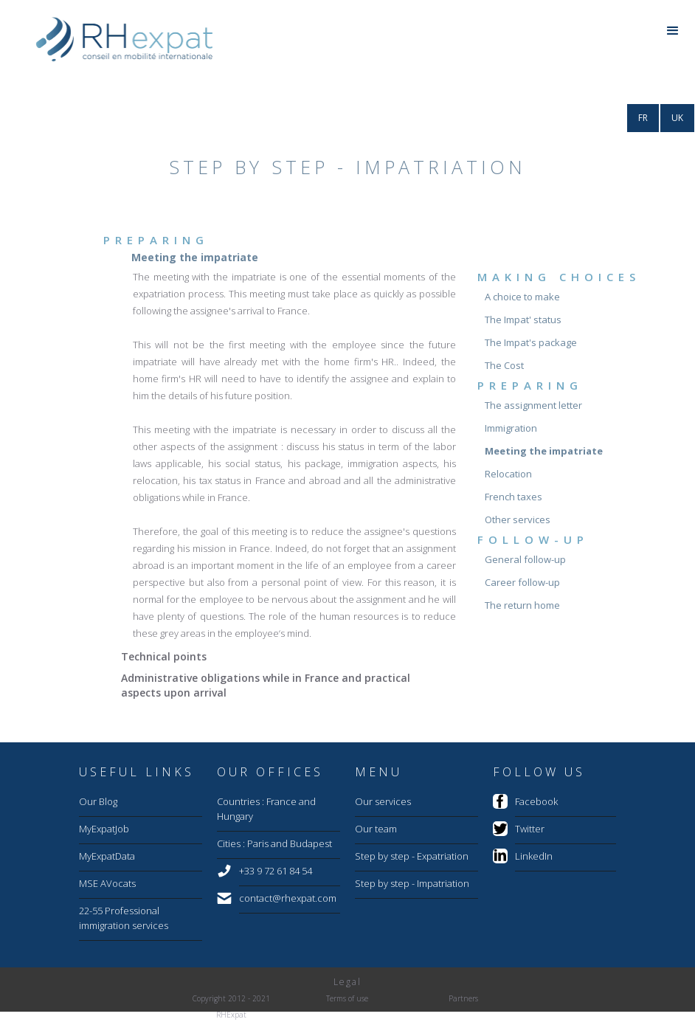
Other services (517, 519)
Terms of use (347, 998)
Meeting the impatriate (544, 451)
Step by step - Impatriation (412, 883)
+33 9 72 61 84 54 (275, 870)
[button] (673, 32)
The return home (522, 605)
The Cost (504, 365)
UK (677, 117)
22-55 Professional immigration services (123, 918)
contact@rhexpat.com (287, 898)
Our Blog (98, 801)
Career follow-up (522, 582)
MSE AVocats (107, 883)
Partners (463, 998)
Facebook (536, 801)
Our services (383, 801)
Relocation (508, 473)
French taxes (513, 496)
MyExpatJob (104, 828)
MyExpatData (107, 856)
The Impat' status (523, 319)
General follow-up (525, 559)
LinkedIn (534, 856)
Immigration (511, 428)
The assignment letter (533, 405)
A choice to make (522, 296)
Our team (376, 828)
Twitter (529, 828)
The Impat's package (531, 342)
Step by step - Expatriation (411, 856)
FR (643, 117)
